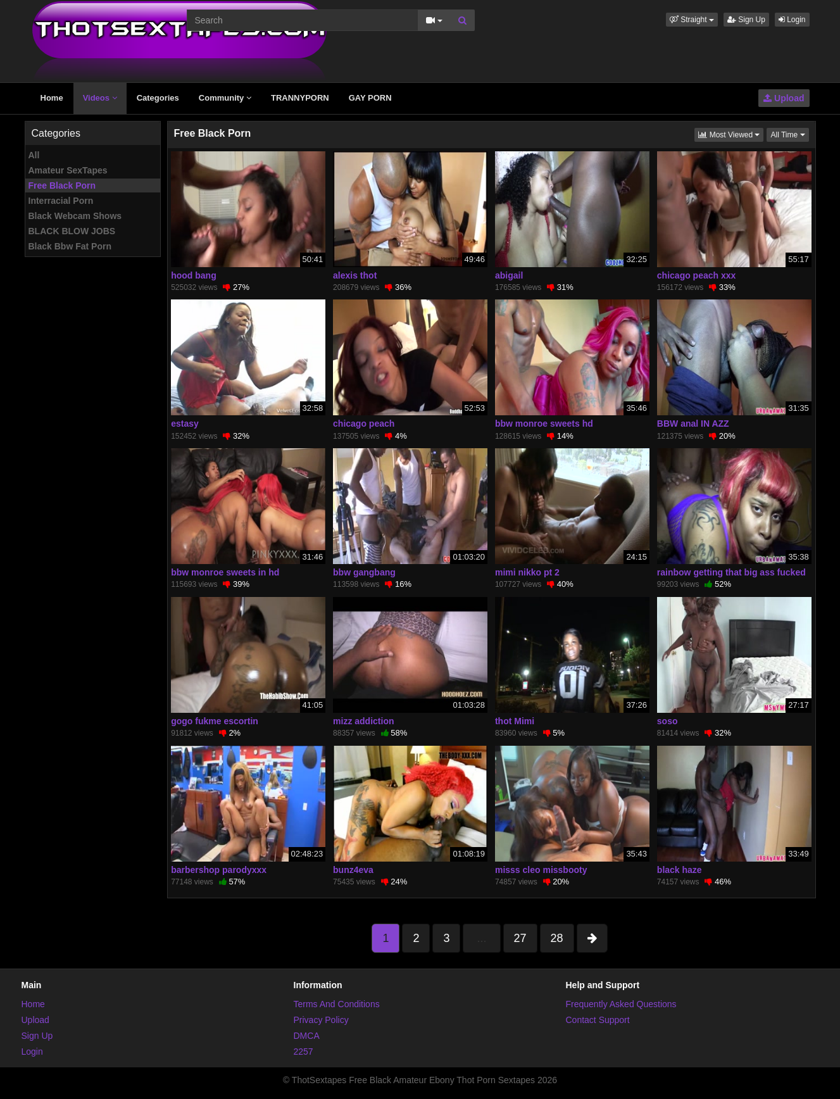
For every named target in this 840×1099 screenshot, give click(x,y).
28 (557, 938)
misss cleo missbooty (541, 870)
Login (792, 19)
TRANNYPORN (300, 98)
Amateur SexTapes (68, 170)
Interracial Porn (61, 201)
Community (225, 98)
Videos (100, 98)
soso (667, 721)
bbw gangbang (364, 572)
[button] (692, 20)
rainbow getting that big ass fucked (731, 572)
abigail (509, 275)
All (34, 155)
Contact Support (598, 1020)
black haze (679, 870)
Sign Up (746, 19)
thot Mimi (514, 721)
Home (52, 98)
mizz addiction (363, 721)
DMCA (307, 1036)
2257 (303, 1051)
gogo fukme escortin (214, 721)
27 (520, 938)
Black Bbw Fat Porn (69, 246)
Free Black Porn (62, 185)
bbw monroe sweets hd (544, 423)
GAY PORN (370, 98)
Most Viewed (730, 134)
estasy (185, 423)
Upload (783, 98)
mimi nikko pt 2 (527, 572)
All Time (789, 134)
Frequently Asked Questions (621, 1004)
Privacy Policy (321, 1020)
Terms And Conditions (337, 1004)
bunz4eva (353, 870)
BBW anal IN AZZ (693, 423)
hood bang (193, 275)
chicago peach (363, 423)
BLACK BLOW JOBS (72, 231)
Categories (158, 98)
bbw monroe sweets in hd (225, 572)
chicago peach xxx (696, 275)
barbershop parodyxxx (218, 870)
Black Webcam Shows (75, 216)
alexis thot (355, 275)
